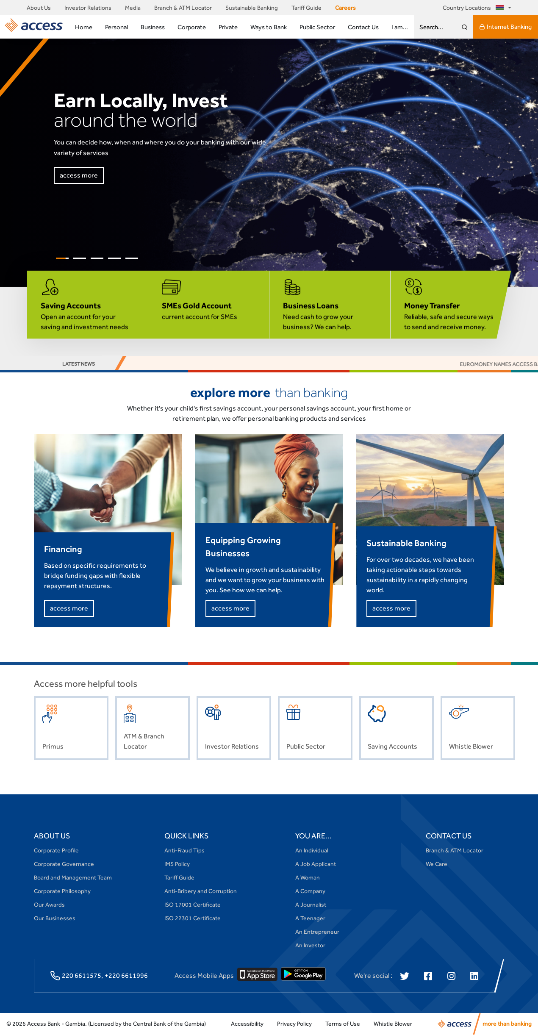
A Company (310, 891)
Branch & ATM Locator (183, 7)
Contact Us (363, 27)
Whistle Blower (393, 1023)
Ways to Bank (268, 27)
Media (133, 7)
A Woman (307, 877)
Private (228, 27)
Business (153, 27)
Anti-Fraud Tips (184, 850)
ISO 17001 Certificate (192, 904)
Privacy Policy (294, 1023)
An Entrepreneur (317, 931)
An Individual (311, 850)
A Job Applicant (315, 863)
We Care (436, 863)
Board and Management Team (73, 877)
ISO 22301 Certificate (192, 918)
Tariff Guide (306, 7)
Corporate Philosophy (62, 891)
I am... (399, 27)
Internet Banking (505, 27)
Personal (116, 27)
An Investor (310, 945)
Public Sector (317, 27)
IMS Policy (177, 863)
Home (83, 27)
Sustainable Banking (251, 7)
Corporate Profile (56, 850)
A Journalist (310, 904)
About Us (39, 7)
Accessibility (247, 1023)
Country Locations (475, 7)
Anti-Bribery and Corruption (200, 891)
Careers (345, 7)
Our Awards (49, 904)
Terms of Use (342, 1023)
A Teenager (310, 918)
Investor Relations (87, 7)
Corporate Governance (64, 863)
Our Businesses (54, 918)
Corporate (191, 27)
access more (79, 175)
